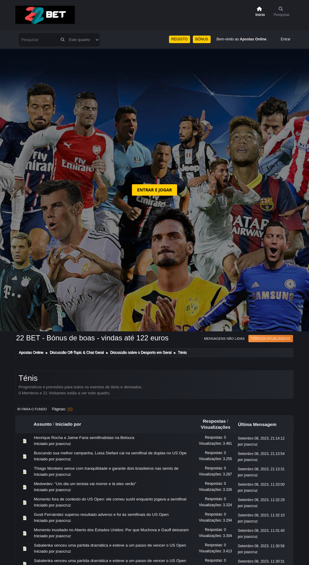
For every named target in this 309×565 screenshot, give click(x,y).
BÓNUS (201, 39)
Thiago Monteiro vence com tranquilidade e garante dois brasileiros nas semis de (106, 468)
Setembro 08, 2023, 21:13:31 (261, 469)
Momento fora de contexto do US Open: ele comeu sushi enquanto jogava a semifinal (110, 499)
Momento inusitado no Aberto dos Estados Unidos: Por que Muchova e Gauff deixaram (111, 530)
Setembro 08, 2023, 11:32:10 (261, 515)
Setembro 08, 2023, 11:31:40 (261, 531)
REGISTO (179, 39)
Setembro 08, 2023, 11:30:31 (261, 561)
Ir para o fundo (32, 409)
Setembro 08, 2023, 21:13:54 (261, 454)
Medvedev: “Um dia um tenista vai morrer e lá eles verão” (85, 483)
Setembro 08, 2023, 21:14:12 (261, 438)
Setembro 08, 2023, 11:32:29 (261, 500)
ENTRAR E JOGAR (154, 190)
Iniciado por (68, 424)
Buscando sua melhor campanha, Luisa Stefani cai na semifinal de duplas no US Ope (110, 453)
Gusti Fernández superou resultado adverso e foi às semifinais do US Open (101, 514)
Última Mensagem (260, 424)
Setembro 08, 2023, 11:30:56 (261, 546)
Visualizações (215, 427)
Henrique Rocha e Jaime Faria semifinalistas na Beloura (84, 437)
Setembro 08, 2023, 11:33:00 (261, 484)
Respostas (214, 421)
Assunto (42, 424)
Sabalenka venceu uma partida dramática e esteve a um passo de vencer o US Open (110, 545)
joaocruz (63, 443)
